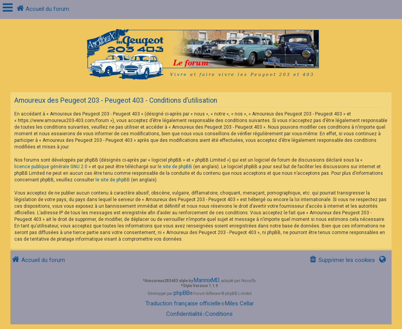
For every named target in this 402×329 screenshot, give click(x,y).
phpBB (182, 292)
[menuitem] (342, 260)
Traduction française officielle (183, 303)
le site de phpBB (175, 166)
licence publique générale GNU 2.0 (50, 166)
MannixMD (207, 280)
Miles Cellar (239, 303)
